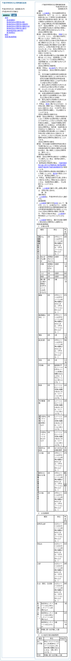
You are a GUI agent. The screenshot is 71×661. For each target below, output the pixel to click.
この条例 (45, 13)
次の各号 (52, 68)
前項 (47, 104)
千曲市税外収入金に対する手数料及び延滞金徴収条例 (52, 165)
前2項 (55, 173)
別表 (60, 34)
